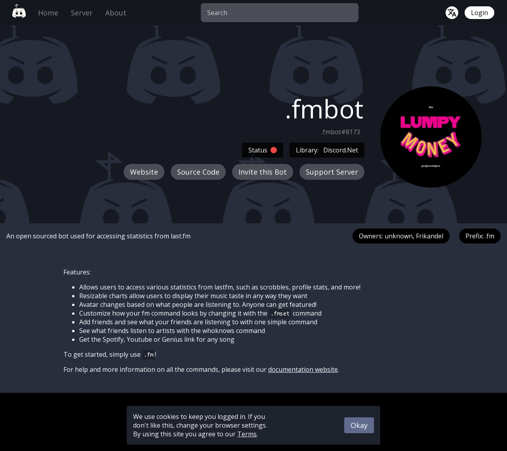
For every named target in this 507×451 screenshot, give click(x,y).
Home (48, 12)
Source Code (198, 172)
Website (144, 172)
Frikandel (429, 236)
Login (479, 12)
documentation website (303, 369)
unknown (399, 236)
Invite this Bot (262, 172)
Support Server (332, 172)
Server (82, 12)
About (115, 12)
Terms (247, 434)
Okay (359, 425)
